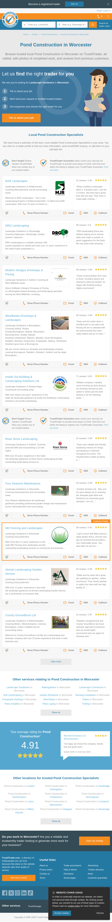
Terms (42, 878)
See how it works (19, 878)
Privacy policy (46, 870)
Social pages (70, 878)
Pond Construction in (19, 786)
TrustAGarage (34, 906)
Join (74, 4)
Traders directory (96, 870)
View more (56, 661)
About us (44, 865)
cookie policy (74, 906)
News (90, 874)
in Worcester (56, 687)
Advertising (93, 865)
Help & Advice (70, 870)
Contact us (45, 874)
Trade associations (72, 865)
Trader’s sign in (103, 11)
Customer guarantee (97, 878)
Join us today (94, 840)
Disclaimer (69, 874)
